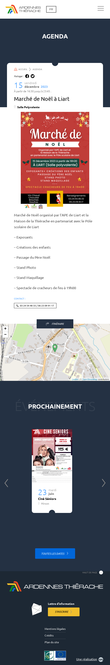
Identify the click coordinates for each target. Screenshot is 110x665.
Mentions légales (55, 628)
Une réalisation (89, 659)
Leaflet (75, 379)
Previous (6, 483)
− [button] (5, 335)
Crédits (49, 635)
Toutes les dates (53, 553)
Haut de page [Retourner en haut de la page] (89, 572)
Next (104, 483)
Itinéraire (58, 323)
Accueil (22, 69)
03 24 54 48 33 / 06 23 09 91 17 (37, 305)
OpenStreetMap (89, 379)
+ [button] (5, 329)
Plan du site (52, 642)
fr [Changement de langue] (51, 9)
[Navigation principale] (100, 8)
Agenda (37, 69)
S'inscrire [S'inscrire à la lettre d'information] (61, 611)
